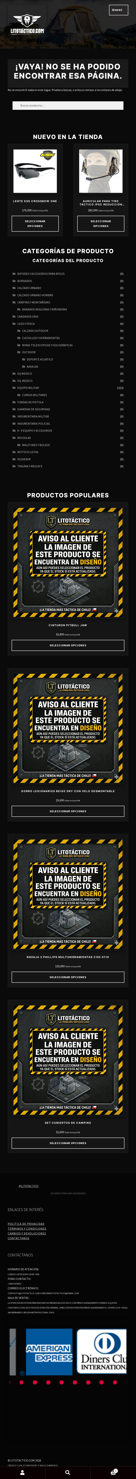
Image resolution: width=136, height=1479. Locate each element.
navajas (32, 366)
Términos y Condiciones (27, 1228)
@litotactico (28, 1186)
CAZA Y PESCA (26, 324)
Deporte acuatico (40, 359)
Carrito (104, 1470)
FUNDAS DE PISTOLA (30, 402)
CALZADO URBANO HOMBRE (35, 295)
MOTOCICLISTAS (27, 452)
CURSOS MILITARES (34, 395)
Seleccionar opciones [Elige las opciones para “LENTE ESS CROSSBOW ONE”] (35, 223)
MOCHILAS (24, 438)
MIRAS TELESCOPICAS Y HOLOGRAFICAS (47, 345)
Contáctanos (18, 1238)
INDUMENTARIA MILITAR (33, 416)
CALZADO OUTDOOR (35, 331)
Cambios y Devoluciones (27, 1233)
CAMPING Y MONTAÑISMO (33, 302)
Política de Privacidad (26, 1224)
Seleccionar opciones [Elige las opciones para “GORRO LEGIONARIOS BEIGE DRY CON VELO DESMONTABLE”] (68, 811)
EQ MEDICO (24, 373)
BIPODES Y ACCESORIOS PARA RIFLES (41, 274)
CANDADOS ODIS (27, 316)
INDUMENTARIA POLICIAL (33, 423)
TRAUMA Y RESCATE (29, 466)
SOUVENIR (24, 459)
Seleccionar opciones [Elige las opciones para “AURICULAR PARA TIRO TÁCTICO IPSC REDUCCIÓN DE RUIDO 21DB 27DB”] (101, 223)
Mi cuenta (22, 1472)
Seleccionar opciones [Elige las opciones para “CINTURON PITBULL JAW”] (68, 645)
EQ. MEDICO (24, 381)
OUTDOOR (29, 352)
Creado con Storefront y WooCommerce (33, 1465)
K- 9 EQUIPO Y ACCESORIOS (34, 430)
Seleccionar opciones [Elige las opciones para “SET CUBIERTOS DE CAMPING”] (68, 1143)
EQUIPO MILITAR (28, 388)
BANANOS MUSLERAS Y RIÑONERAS (44, 309)
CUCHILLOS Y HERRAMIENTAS (41, 338)
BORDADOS (24, 281)
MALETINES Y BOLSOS (36, 445)
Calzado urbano (29, 288)
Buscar (68, 1472)
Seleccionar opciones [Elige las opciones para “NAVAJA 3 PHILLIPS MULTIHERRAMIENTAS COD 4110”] (68, 977)
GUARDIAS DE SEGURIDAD (33, 409)
